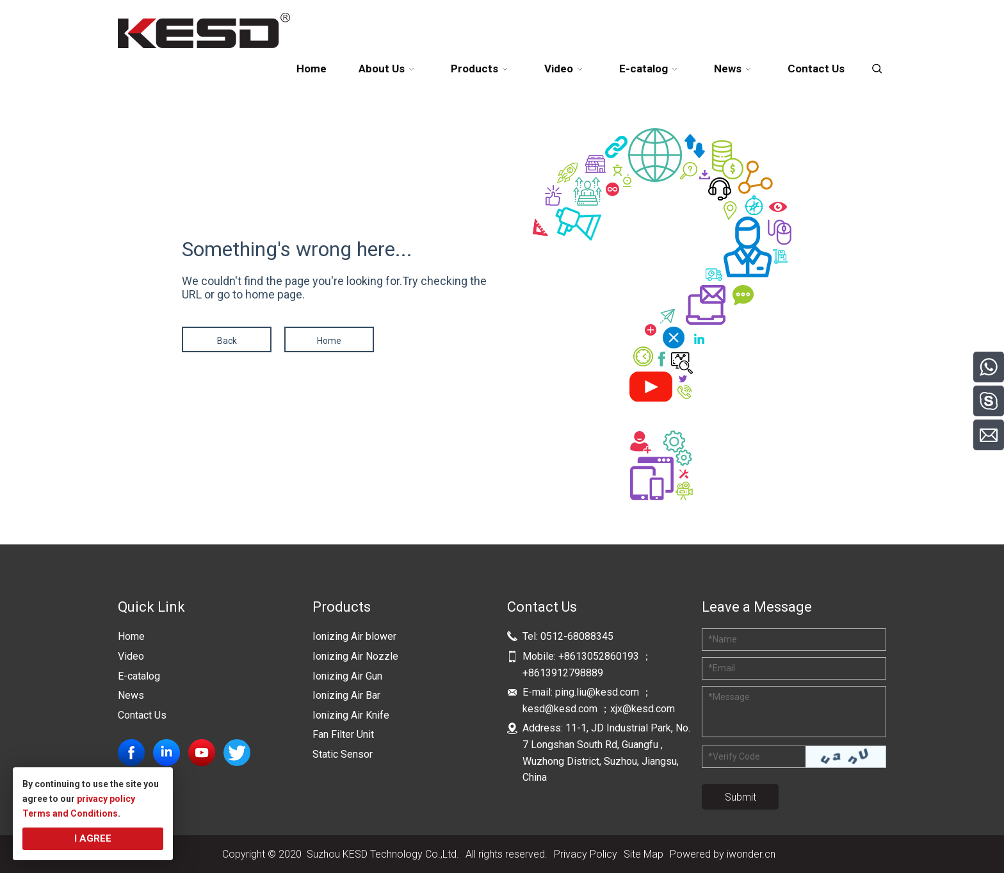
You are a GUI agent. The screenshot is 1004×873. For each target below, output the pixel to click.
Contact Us (142, 715)
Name (722, 639)
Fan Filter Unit (343, 734)
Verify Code (734, 756)
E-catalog (139, 676)
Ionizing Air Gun (347, 676)
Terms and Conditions (70, 813)
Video (131, 656)
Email (721, 668)
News (131, 695)
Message (729, 697)
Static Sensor (342, 754)
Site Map (643, 854)
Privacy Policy (585, 854)
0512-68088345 (576, 636)
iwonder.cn (751, 854)
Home (329, 341)
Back (227, 341)
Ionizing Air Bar (346, 695)
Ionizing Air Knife (350, 715)
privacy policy (106, 799)
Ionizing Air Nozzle (355, 656)
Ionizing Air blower (354, 636)
